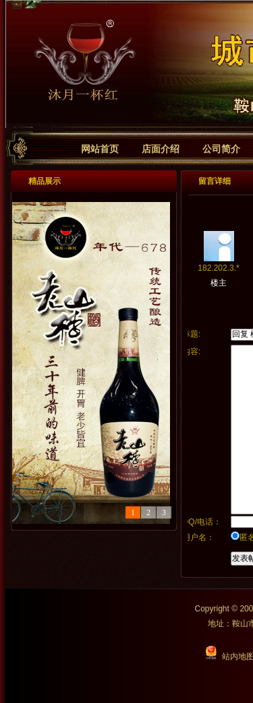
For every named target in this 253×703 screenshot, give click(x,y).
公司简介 (221, 148)
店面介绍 (160, 148)
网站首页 (100, 148)
